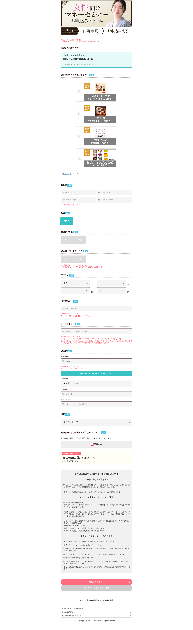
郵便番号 (64, 356)
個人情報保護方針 (96, 612)
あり (67, 240)
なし (79, 240)
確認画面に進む (110, 582)
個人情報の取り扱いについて (96, 616)
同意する (98, 444)
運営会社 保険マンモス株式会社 (96, 608)
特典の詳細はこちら (70, 174)
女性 (66, 221)
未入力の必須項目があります (96, 588)
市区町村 (64, 389)
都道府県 (64, 378)
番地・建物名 (66, 399)
